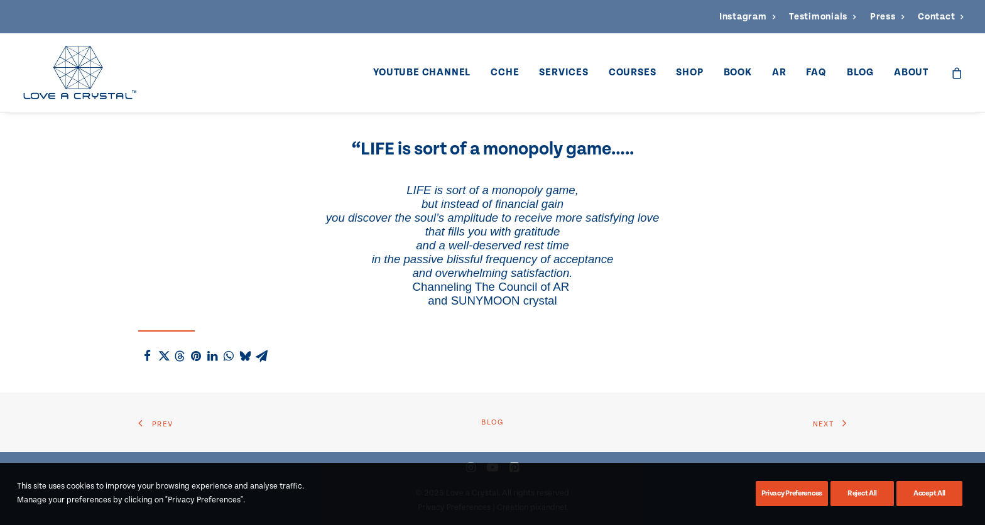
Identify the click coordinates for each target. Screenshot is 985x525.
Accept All (929, 493)
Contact (941, 16)
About (911, 72)
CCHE (505, 72)
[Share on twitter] (163, 356)
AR (779, 72)
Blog (860, 72)
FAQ (816, 72)
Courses (632, 72)
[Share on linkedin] (212, 356)
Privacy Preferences (791, 493)
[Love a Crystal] (79, 73)
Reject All (862, 493)
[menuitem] (747, 16)
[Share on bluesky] (245, 356)
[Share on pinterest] (196, 356)
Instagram (747, 16)
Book (738, 72)
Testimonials (822, 16)
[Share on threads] (179, 356)
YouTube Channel (422, 72)
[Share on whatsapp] (228, 356)
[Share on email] (261, 356)
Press (887, 16)
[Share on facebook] (147, 356)
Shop (689, 72)
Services (563, 72)
